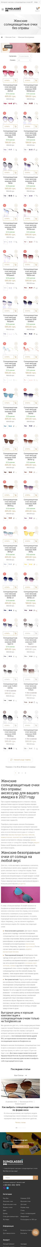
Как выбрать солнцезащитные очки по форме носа (20, 1108)
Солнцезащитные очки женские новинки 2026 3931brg (10, 503)
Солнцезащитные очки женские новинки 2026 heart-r (31, 641)
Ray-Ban (5, 1198)
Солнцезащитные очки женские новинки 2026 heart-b (10, 641)
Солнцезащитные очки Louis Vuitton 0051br (10, 686)
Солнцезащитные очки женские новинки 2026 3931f (31, 503)
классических (30, 944)
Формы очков (7, 1207)
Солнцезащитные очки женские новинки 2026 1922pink (10, 318)
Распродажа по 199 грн (28, 1219)
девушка (36, 842)
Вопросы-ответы (26, 1230)
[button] (37, 9)
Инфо (36, 2)
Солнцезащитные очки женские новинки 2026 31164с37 (10, 364)
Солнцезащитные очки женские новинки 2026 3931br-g (31, 456)
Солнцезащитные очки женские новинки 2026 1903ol (10, 134)
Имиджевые (24, 1216)
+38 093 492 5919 (11, 1185)
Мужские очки (25, 1201)
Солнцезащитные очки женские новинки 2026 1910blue (10, 226)
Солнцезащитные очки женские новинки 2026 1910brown (31, 226)
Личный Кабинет (8, 1244)
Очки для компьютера (10, 1216)
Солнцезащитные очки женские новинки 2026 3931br (10, 456)
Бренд (5, 1213)
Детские (23, 1204)
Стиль (22, 1210)
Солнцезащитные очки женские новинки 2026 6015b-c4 (31, 595)
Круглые (25, 835)
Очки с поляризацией (27, 1213)
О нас (5, 1230)
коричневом (30, 946)
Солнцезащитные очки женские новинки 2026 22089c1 (31, 318)
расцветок (21, 883)
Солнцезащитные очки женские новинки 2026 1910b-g (31, 180)
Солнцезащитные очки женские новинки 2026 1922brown (31, 272)
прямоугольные (6, 837)
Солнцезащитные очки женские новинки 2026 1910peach (10, 272)
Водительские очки (9, 1204)
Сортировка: (12, 56)
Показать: (13, 60)
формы (33, 840)
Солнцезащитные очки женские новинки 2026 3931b (10, 410)
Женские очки (10, 37)
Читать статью (20, 1122)
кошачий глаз (17, 837)
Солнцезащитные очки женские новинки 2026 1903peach (31, 134)
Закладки (23, 1244)
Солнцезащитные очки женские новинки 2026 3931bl (31, 410)
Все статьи (20, 1075)
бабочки (31, 835)
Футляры (6, 1219)
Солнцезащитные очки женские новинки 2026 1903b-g (10, 733)
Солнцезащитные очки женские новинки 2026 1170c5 (31, 687)
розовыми (28, 963)
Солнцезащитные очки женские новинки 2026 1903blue (31, 733)
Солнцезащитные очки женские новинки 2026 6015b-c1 (10, 595)
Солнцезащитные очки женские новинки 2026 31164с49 (31, 364)
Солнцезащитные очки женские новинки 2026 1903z (10, 180)
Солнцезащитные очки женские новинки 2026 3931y (31, 549)
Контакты (23, 1233)
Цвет (4, 1210)
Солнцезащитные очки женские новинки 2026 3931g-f (10, 549)
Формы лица (24, 1207)
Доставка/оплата (9, 1233)
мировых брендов (15, 835)
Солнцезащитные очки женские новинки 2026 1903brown (31, 88)
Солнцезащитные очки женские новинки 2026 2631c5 (10, 88)
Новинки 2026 (25, 1198)
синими (12, 966)
